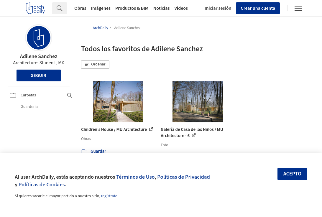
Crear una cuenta (258, 8)
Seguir (38, 75)
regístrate (109, 196)
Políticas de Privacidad (183, 177)
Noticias (161, 8)
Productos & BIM (132, 8)
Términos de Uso (135, 177)
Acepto (292, 173)
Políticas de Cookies (42, 184)
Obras (80, 8)
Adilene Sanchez (38, 56)
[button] (95, 64)
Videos (181, 8)
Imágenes (101, 8)
